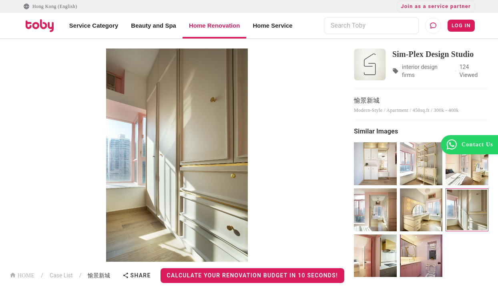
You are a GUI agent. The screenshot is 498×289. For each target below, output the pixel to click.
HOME (22, 275)
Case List (61, 275)
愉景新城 (99, 275)
